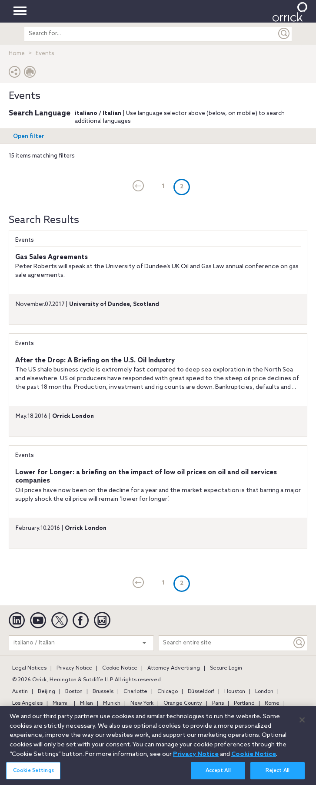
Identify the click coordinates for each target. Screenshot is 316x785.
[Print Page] (30, 74)
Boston (74, 692)
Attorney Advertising (173, 668)
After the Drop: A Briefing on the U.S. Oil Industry (95, 361)
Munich (111, 703)
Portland (244, 703)
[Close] (302, 724)
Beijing (46, 692)
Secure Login (226, 668)
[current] (138, 186)
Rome (272, 703)
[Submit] (284, 34)
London (264, 692)
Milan (86, 703)
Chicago (167, 692)
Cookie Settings (33, 775)
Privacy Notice (74, 668)
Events (24, 240)
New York (141, 703)
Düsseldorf (201, 692)
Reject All (277, 775)
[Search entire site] (225, 643)
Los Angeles (27, 703)
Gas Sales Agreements (51, 257)
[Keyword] (299, 643)
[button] (15, 74)
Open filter (28, 136)
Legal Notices (29, 668)
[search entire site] (150, 34)
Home (17, 53)
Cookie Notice (119, 668)
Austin (20, 692)
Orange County (182, 703)
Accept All (218, 775)
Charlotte (135, 692)
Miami (60, 703)
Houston (234, 692)
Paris (218, 703)
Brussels (103, 692)
